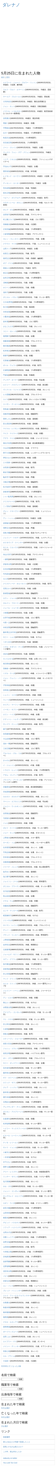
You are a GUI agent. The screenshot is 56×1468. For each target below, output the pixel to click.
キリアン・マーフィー (11, 705)
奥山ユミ (6, 1003)
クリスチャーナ (9, 501)
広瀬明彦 (6, 370)
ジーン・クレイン (10, 147)
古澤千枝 (6, 618)
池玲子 (5, 292)
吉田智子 (6, 215)
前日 (3, 77)
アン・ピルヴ (8, 998)
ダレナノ (11, 4)
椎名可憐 (6, 472)
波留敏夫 (6, 523)
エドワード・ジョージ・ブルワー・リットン (20, 83)
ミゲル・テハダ (9, 673)
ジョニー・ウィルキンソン (13, 806)
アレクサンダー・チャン (12, 1107)
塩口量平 (6, 877)
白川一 (5, 133)
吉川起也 (6, 891)
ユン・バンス (8, 1286)
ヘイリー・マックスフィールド (15, 1128)
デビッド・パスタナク (11, 1223)
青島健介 (6, 409)
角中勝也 (6, 964)
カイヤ (5, 399)
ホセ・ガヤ (7, 1186)
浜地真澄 (6, 1257)
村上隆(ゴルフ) (8, 219)
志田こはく (7, 1337)
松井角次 (6, 351)
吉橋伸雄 (6, 862)
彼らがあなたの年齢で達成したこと (16, 1442)
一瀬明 (5, 559)
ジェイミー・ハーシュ (11, 991)
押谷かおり (7, 458)
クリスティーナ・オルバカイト (15, 584)
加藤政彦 (6, 906)
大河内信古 (7, 101)
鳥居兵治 (6, 138)
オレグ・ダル (8, 210)
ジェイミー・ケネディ (11, 538)
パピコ (5, 1276)
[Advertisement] (28, 38)
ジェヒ (5, 823)
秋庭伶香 (6, 1307)
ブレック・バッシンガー (12, 1291)
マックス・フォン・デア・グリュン (16, 152)
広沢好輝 (6, 569)
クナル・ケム (8, 901)
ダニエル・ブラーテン (11, 886)
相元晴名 (6, 664)
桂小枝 (5, 307)
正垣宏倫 (6, 229)
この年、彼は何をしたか (12, 1452)
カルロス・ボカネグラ (11, 797)
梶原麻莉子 (7, 915)
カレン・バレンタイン (11, 239)
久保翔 (5, 1029)
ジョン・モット (9, 106)
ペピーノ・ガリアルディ (12, 198)
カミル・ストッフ (10, 984)
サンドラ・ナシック (10, 724)
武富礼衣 (6, 1281)
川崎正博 (6, 482)
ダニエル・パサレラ (10, 297)
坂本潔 (5, 322)
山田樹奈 (6, 1247)
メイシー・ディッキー (11, 1346)
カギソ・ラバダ (9, 1203)
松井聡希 (6, 1124)
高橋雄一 (6, 668)
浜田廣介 (6, 118)
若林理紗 (6, 969)
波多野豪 (6, 1261)
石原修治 (6, 360)
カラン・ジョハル (10, 598)
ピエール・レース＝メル (12, 1135)
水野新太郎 (7, 1007)
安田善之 (6, 690)
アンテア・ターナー (10, 380)
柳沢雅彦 (6, 346)
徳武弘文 (6, 258)
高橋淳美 (6, 414)
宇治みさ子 (7, 166)
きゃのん (6, 760)
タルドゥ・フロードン (11, 603)
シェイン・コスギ (10, 695)
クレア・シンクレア (10, 1087)
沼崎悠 (5, 283)
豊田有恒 (6, 171)
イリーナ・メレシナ (10, 867)
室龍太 (5, 1034)
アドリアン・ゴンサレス (12, 1012)
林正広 (5, 273)
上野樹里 (6, 940)
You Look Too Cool (10, 1463)
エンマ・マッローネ (10, 911)
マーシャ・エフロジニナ (12, 801)
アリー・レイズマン (10, 1172)
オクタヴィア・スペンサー (13, 543)
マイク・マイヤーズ (10, 433)
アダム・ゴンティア (10, 775)
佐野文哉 (6, 1242)
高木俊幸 (6, 1068)
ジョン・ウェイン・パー (12, 678)
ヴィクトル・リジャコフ (12, 390)
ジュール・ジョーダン (11, 608)
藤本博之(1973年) (9, 632)
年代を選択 (5, 1408)
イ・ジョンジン (9, 765)
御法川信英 (7, 443)
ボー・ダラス (8, 1058)
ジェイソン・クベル (10, 881)
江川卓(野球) (8, 302)
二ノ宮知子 (7, 506)
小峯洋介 (6, 1152)
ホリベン (6, 287)
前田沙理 (6, 1053)
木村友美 (6, 312)
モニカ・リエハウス (10, 547)
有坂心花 (6, 1351)
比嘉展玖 (6, 1119)
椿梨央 (5, 1218)
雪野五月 (6, 528)
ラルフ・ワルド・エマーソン (14, 90)
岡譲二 (5, 123)
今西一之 (6, 622)
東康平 (5, 356)
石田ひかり (7, 588)
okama (5, 654)
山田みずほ (7, 1232)
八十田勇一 (7, 463)
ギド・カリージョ (10, 1078)
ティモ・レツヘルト (10, 1143)
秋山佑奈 (6, 896)
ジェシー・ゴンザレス (11, 1191)
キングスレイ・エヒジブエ (13, 1196)
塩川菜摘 (6, 1181)
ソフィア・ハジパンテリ (12, 1227)
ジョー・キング (9, 833)
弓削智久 (6, 818)
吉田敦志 (6, 813)
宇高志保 (6, 852)
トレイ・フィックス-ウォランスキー (17, 1295)
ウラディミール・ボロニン (13, 203)
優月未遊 (6, 1097)
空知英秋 (6, 792)
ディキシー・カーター (11, 183)
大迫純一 (6, 1361)
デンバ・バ (7, 930)
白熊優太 (6, 1303)
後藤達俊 (6, 341)
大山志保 (6, 739)
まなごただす (8, 326)
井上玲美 (6, 974)
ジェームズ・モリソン (11, 954)
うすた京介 (7, 642)
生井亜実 (6, 847)
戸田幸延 (6, 685)
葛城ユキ (6, 268)
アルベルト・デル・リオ (12, 753)
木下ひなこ (7, 1162)
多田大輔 (6, 1208)
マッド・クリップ (10, 979)
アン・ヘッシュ (9, 518)
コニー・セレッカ (10, 331)
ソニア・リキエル (10, 159)
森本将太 (6, 1092)
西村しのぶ (7, 419)
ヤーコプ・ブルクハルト (12, 97)
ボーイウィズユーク (10, 1332)
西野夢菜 (6, 1327)
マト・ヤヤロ (8, 1019)
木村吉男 (6, 627)
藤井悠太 (6, 1073)
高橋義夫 (6, 224)
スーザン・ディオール (11, 404)
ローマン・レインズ (10, 925)
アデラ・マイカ (9, 438)
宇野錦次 (6, 128)
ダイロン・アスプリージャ (13, 1112)
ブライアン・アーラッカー (13, 780)
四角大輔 (6, 533)
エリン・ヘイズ (9, 714)
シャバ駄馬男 (8, 497)
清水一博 (6, 744)
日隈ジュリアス (9, 1237)
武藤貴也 (6, 787)
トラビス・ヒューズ (10, 770)
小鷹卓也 (6, 317)
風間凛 (5, 1317)
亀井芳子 (6, 477)
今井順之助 (7, 1252)
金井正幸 (6, 278)
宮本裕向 (6, 857)
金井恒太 (6, 945)
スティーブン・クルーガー (13, 1039)
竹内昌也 (6, 574)
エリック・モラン (10, 1082)
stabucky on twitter (10, 1458)
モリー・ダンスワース (11, 1063)
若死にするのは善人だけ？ (13, 1447)
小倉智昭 (6, 234)
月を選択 (4, 1426)
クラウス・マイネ (10, 244)
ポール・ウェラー (10, 365)
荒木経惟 (6, 188)
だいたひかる (8, 659)
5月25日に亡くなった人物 (11, 1366)
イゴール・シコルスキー (12, 111)
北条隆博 (6, 950)
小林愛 (5, 613)
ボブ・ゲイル (8, 263)
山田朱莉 (6, 1213)
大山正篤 (6, 448)
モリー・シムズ (9, 637)
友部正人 (6, 253)
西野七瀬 (6, 1167)
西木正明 (6, 193)
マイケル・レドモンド (11, 428)
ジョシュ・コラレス (10, 1048)
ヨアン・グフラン (10, 959)
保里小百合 (7, 1044)
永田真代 (6, 467)
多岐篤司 (6, 492)
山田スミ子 (7, 249)
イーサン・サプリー (10, 710)
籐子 (5, 729)
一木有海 (6, 1157)
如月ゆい (6, 872)
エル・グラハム (9, 1356)
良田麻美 (6, 734)
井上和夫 (6, 1024)
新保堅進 (6, 593)
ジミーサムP (8, 920)
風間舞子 (6, 336)
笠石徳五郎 (7, 143)
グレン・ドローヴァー (11, 511)
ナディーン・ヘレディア (12, 719)
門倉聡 (5, 375)
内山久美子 (7, 554)
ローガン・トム (9, 843)
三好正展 (6, 748)
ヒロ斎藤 (6, 394)
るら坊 (5, 579)
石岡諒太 (6, 1102)
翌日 (8, 77)
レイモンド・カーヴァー (12, 176)
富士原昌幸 (7, 424)
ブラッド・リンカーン (11, 935)
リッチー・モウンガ (10, 1177)
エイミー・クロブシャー (12, 385)
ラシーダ (6, 700)
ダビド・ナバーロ (10, 828)
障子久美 (6, 453)
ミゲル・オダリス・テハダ (13, 647)
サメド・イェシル (10, 1147)
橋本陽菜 (6, 1312)
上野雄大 (6, 838)
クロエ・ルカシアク (10, 1322)
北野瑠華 (6, 1266)
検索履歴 (6, 1437)
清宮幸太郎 (7, 1271)
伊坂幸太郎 (7, 564)
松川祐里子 (7, 487)
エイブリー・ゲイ (10, 1341)
